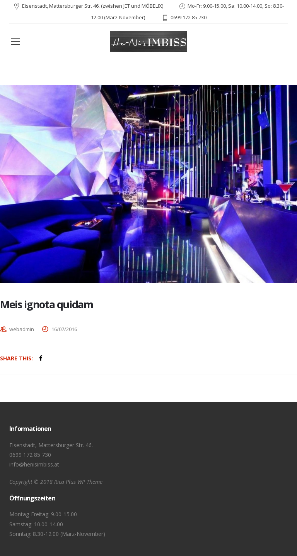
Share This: (16, 358)
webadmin (21, 329)
